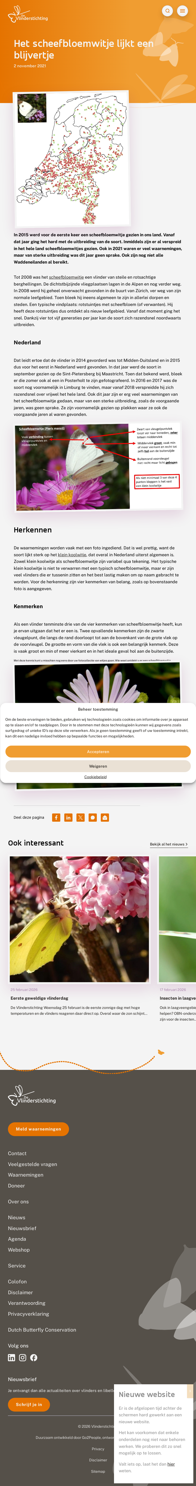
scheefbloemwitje (66, 277)
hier (171, 1464)
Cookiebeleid (95, 777)
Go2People (91, 1437)
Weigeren (98, 766)
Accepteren (98, 751)
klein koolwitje (72, 554)
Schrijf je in (29, 1404)
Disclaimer (98, 1460)
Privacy (98, 1449)
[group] (79, 942)
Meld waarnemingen (38, 1129)
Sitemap (98, 1471)
